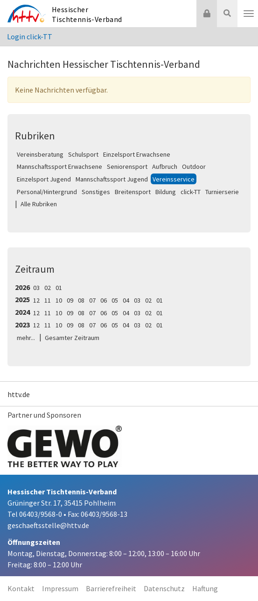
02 (47, 287)
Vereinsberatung (40, 154)
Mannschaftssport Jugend (112, 179)
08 (81, 300)
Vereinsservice (174, 179)
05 (115, 300)
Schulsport (83, 154)
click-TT (191, 192)
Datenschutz (164, 588)
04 (126, 300)
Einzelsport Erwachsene (136, 154)
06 (103, 300)
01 (59, 287)
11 (47, 300)
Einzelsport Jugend (44, 179)
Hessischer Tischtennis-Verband (87, 14)
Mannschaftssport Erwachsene (59, 166)
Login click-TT (29, 36)
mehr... (26, 337)
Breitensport (133, 192)
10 (59, 300)
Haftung (205, 588)
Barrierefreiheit (111, 588)
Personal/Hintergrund (47, 192)
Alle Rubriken (39, 204)
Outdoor (194, 166)
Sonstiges (96, 192)
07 (92, 300)
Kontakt (21, 588)
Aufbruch (164, 166)
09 (70, 300)
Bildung (165, 192)
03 (36, 287)
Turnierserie (222, 192)
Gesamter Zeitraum (72, 337)
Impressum (60, 588)
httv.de (18, 394)
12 (36, 300)
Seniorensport (127, 166)
